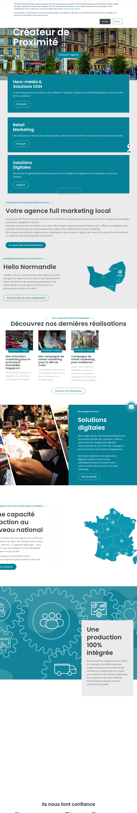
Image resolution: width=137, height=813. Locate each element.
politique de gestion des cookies (68, 9)
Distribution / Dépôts (19, 291)
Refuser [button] (117, 21)
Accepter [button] (105, 21)
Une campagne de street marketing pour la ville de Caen (51, 302)
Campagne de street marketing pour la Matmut (83, 300)
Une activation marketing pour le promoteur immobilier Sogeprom (18, 303)
